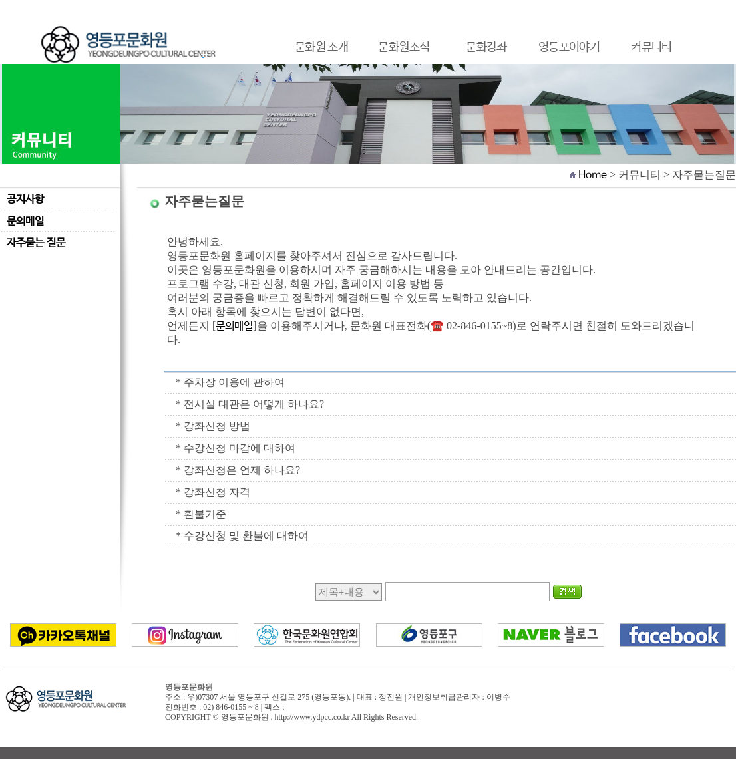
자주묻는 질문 (36, 243)
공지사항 (25, 199)
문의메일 (25, 221)
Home (592, 175)
